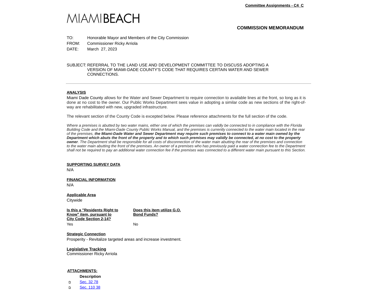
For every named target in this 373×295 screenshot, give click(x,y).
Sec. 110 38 (90, 287)
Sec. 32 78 (89, 282)
